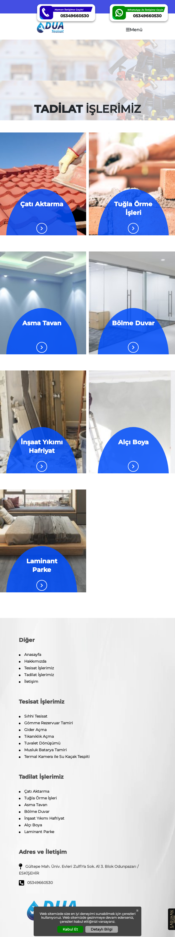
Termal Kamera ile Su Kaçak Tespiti (57, 756)
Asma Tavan (35, 804)
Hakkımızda (35, 661)
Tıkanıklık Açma (39, 736)
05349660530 (36, 883)
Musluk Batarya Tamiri (45, 749)
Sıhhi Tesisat (35, 716)
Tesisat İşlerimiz (39, 668)
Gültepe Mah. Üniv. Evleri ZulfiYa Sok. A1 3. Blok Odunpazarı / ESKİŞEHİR (79, 869)
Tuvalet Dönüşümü (42, 743)
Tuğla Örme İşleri (40, 798)
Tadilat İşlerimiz (39, 674)
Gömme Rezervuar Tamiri (48, 723)
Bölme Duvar (37, 811)
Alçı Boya (33, 825)
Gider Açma (35, 729)
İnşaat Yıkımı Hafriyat (44, 818)
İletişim (31, 681)
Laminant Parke (39, 831)
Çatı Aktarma (36, 791)
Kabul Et (70, 929)
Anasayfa (32, 654)
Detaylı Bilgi (102, 929)
